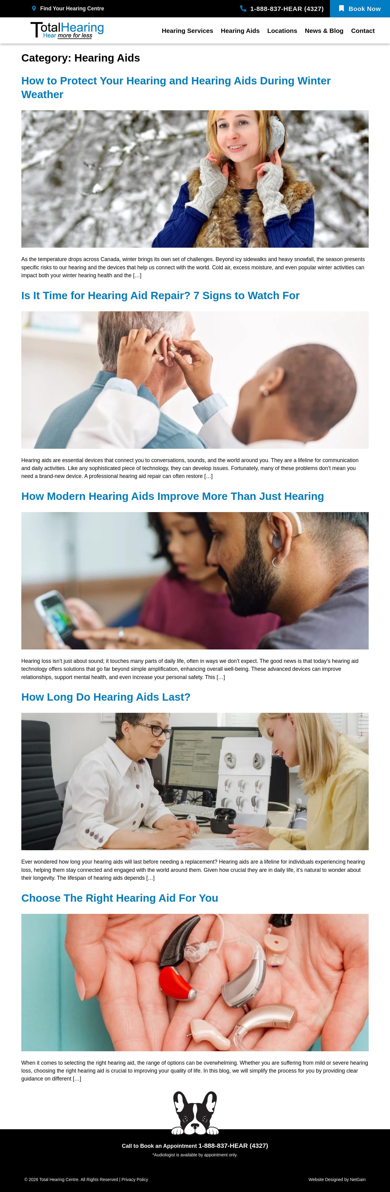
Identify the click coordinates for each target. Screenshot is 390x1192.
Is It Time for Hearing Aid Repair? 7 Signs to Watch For (160, 295)
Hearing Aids (240, 30)
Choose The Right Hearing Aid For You (119, 898)
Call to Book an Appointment (195, 1146)
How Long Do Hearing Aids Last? (106, 697)
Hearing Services (187, 30)
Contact (363, 30)
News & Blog (324, 30)
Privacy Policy (135, 1179)
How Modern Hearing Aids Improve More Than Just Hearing (172, 496)
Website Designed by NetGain (337, 1179)
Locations (282, 30)
